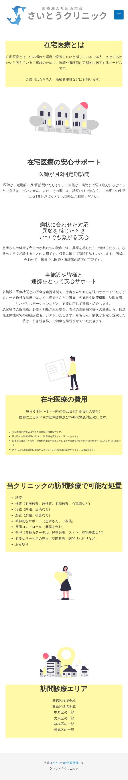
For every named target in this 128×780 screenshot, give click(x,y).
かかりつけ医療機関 (66, 763)
